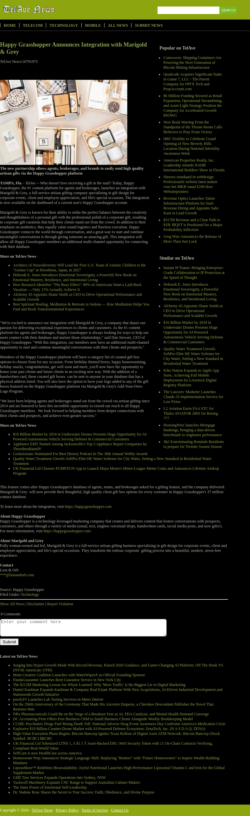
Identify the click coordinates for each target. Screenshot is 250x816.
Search (228, 17)
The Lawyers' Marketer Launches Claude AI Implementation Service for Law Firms (193, 397)
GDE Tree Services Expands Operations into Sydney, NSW (59, 777)
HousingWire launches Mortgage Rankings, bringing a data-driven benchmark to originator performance (192, 430)
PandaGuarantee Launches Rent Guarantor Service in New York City (67, 680)
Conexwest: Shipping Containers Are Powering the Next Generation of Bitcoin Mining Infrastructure (192, 62)
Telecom (33, 25)
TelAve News (48, 9)
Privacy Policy (67, 810)
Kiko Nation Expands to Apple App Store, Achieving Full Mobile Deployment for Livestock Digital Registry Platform (191, 377)
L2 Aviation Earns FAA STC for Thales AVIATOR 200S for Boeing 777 (190, 413)
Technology (63, 25)
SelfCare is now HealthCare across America (47, 753)
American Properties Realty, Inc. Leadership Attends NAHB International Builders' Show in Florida (193, 165)
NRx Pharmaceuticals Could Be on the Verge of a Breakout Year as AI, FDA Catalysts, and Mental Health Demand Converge (111, 714)
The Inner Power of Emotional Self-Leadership (50, 787)
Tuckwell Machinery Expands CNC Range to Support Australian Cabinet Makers (76, 782)
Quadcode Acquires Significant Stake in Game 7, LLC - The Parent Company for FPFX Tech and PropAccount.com (192, 81)
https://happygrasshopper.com (88, 506)
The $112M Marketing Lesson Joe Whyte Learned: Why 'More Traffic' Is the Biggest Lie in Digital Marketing (99, 684)
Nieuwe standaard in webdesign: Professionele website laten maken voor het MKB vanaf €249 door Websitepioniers (190, 184)
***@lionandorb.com (17, 575)
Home (10, 25)
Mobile (93, 25)
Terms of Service (94, 810)
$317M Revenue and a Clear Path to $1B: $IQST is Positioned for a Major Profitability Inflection (192, 225)
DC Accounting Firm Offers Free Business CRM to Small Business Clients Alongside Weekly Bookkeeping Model (103, 719)
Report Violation (60, 604)
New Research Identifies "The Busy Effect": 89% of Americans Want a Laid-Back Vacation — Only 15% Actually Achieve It (77, 287)
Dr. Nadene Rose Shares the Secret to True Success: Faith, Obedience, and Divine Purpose (84, 792)
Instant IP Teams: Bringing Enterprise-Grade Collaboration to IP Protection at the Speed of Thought (194, 272)
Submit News (148, 25)
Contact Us (120, 810)
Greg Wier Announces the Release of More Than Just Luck (192, 239)
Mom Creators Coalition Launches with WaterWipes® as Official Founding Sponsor (79, 675)
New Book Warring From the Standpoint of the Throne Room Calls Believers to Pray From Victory (192, 127)
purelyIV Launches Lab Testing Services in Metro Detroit (58, 699)
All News (118, 25)
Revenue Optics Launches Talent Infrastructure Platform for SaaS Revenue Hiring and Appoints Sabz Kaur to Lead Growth (190, 205)
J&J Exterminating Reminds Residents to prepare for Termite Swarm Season (193, 444)
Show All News (12, 604)
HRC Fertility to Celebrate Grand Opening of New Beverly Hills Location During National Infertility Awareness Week (191, 146)
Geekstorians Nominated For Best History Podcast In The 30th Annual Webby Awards (80, 453)
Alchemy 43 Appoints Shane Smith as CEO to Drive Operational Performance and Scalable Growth (193, 311)
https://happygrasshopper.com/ (67, 531)
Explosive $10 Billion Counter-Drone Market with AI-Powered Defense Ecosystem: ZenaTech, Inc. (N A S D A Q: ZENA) (109, 728)
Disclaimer (36, 604)
